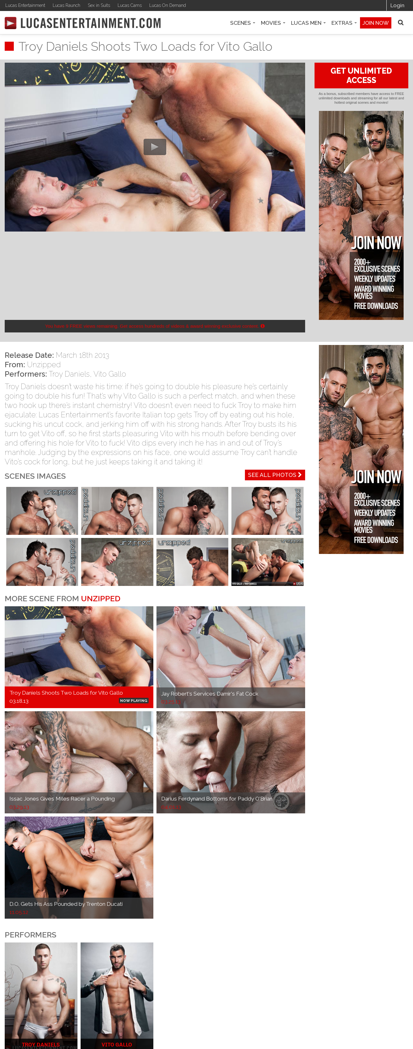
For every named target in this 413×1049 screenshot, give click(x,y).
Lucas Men (308, 23)
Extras (344, 23)
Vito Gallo (109, 373)
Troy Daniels (69, 373)
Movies (273, 23)
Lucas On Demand (167, 5)
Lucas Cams (130, 5)
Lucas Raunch (66, 5)
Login (397, 5)
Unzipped (44, 364)
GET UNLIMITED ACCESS (361, 75)
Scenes (242, 23)
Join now (376, 23)
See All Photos (275, 475)
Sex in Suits (99, 5)
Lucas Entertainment (25, 5)
